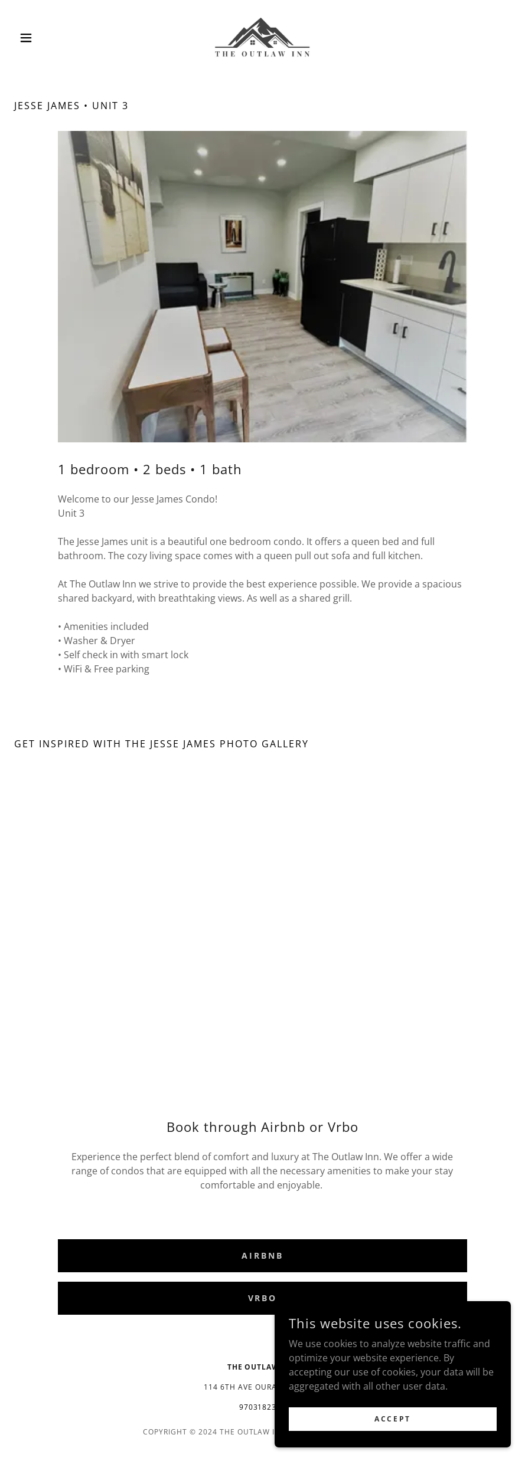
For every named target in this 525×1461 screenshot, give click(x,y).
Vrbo (263, 1298)
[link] (262, 37)
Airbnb (262, 1255)
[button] (51, 38)
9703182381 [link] (262, 1407)
